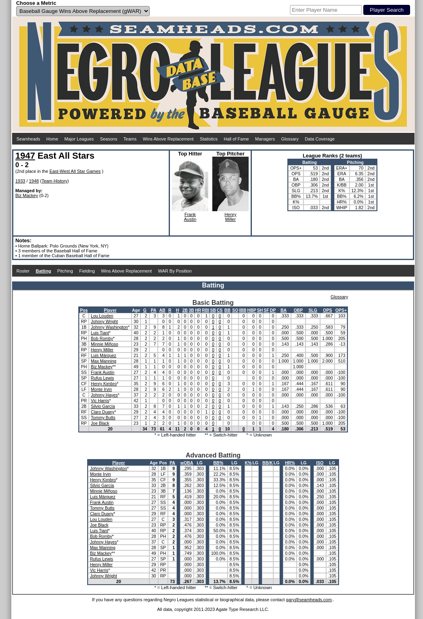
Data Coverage (320, 138)
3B (191, 310)
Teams (130, 138)
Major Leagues (79, 138)
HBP (251, 310)
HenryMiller (230, 217)
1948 (34, 180)
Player (110, 310)
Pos (84, 310)
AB (162, 310)
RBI (205, 310)
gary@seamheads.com (309, 599)
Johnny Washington (109, 327)
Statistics (209, 138)
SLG (312, 310)
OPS (327, 310)
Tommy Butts (103, 417)
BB (227, 310)
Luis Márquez (103, 355)
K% (248, 462)
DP (273, 310)
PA (154, 310)
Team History (54, 180)
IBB (242, 310)
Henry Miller (102, 349)
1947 (25, 156)
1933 (20, 180)
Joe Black (100, 423)
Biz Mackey (26, 195)
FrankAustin (190, 217)
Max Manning (103, 361)
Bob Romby (102, 338)
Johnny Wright (104, 321)
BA (284, 310)
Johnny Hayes (104, 394)
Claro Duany (102, 411)
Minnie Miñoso (104, 344)
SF (266, 310)
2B (185, 310)
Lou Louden (102, 315)
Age (136, 310)
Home (52, 138)
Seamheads (28, 138)
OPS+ (341, 310)
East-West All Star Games (75, 171)
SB (213, 310)
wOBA (186, 462)
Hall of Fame (236, 138)
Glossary (289, 138)
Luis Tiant (100, 332)
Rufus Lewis (102, 378)
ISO (319, 462)
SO (235, 310)
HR (198, 310)
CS (220, 310)
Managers (265, 138)
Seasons (108, 138)
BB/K (267, 462)
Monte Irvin (101, 389)
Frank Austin (102, 372)
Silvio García (103, 406)
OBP (298, 310)
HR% (290, 462)
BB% (219, 462)
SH (260, 310)
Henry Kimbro (104, 383)
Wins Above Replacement (168, 138)
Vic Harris (100, 400)
